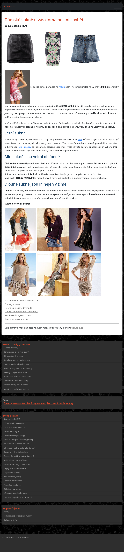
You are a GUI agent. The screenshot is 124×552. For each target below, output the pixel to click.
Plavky (6, 512)
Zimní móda (17, 403)
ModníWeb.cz (9, 6)
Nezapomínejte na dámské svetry (18, 368)
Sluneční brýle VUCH (12, 419)
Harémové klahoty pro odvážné (17, 464)
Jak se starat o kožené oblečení (17, 443)
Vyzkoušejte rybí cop (12, 476)
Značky (69, 403)
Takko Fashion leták (12, 485)
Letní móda (28, 403)
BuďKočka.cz (76, 327)
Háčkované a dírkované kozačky (17, 376)
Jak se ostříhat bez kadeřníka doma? (19, 448)
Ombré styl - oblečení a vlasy (16, 380)
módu (62, 86)
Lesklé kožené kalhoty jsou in (16, 389)
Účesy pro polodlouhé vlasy (15, 493)
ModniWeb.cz (22, 537)
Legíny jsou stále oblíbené (15, 468)
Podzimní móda (56, 403)
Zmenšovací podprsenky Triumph (18, 497)
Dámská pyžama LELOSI (14, 423)
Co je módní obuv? (12, 472)
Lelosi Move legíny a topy (14, 435)
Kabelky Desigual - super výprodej (18, 439)
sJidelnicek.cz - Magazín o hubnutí (18, 516)
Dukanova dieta (10, 520)
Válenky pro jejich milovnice (15, 372)
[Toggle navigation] (117, 6)
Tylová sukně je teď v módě (18, 307)
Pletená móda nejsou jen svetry (17, 364)
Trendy (8, 403)
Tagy (5, 400)
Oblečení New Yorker (13, 489)
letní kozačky (24, 146)
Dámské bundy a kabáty (14, 356)
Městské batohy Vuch (13, 431)
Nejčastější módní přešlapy (15, 460)
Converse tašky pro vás (16, 318)
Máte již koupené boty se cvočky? (21, 311)
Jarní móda (40, 403)
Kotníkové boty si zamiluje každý (17, 360)
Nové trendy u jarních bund (18, 315)
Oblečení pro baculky (13, 481)
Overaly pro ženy (11, 347)
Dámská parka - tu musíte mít (16, 352)
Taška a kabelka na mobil (14, 427)
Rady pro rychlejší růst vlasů (16, 452)
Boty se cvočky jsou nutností (16, 384)
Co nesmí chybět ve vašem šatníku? (19, 456)
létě (80, 139)
